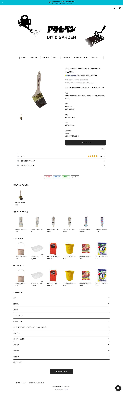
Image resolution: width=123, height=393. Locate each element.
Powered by (61, 389)
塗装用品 (16, 304)
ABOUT (56, 57)
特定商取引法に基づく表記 (36, 382)
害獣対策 (16, 350)
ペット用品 (16, 333)
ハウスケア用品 (18, 315)
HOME (23, 57)
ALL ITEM (45, 57)
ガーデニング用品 (18, 339)
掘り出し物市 (17, 362)
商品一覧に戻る (61, 372)
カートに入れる (86, 143)
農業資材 (16, 345)
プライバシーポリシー (20, 382)
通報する (103, 149)
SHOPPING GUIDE (80, 57)
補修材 (15, 310)
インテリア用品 (18, 321)
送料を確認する (84, 80)
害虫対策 (16, 356)
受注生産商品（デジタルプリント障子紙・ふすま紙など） (30, 327)
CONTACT (66, 57)
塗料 (14, 298)
